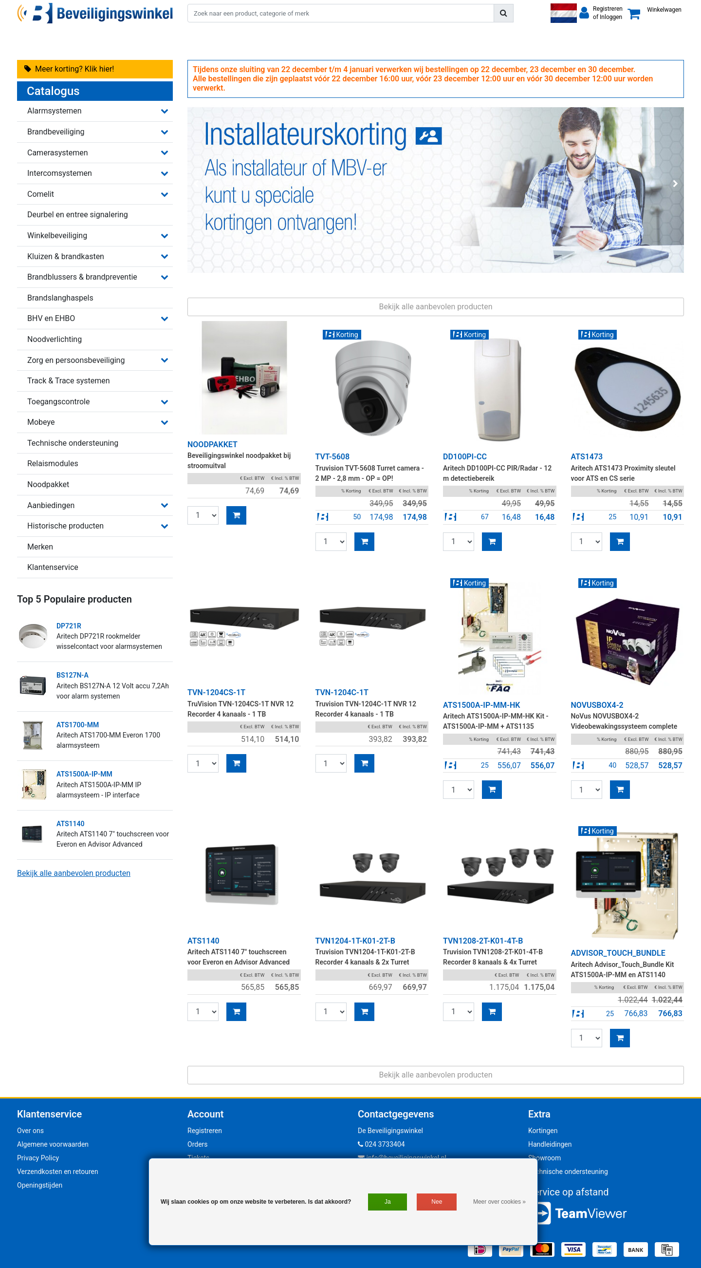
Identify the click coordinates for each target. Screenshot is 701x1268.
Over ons (30, 1131)
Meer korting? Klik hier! (69, 69)
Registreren (204, 1131)
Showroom (544, 1158)
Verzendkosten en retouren (57, 1171)
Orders (197, 1144)
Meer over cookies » (499, 1201)
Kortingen (542, 1131)
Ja (388, 1201)
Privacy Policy (38, 1158)
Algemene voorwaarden (53, 1144)
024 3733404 (381, 1144)
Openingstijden (39, 1185)
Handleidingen (550, 1144)
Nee (436, 1201)
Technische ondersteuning (568, 1171)
